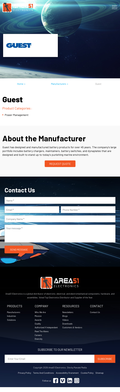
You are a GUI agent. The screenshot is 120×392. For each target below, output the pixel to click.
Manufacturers (58, 83)
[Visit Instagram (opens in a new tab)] (76, 385)
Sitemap (99, 377)
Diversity (39, 343)
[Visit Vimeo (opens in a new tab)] (62, 385)
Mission (38, 316)
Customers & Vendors (72, 328)
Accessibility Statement (67, 377)
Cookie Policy (87, 377)
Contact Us (95, 312)
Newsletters (68, 312)
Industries (11, 316)
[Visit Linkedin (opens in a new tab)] (69, 385)
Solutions (11, 320)
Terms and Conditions (43, 377)
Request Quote (60, 163)
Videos (65, 320)
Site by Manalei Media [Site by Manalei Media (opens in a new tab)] (77, 372)
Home (20, 83)
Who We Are (40, 312)
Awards (38, 320)
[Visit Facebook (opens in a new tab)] (55, 385)
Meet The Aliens (42, 336)
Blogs (65, 316)
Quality (38, 324)
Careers (38, 339)
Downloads (67, 324)
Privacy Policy (24, 377)
